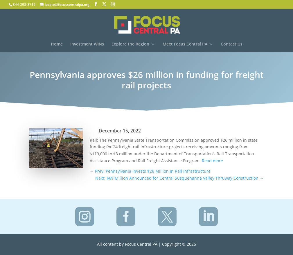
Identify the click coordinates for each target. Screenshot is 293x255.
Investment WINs (87, 44)
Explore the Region (130, 44)
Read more (212, 160)
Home (57, 44)
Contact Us (231, 44)
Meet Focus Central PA (185, 44)
